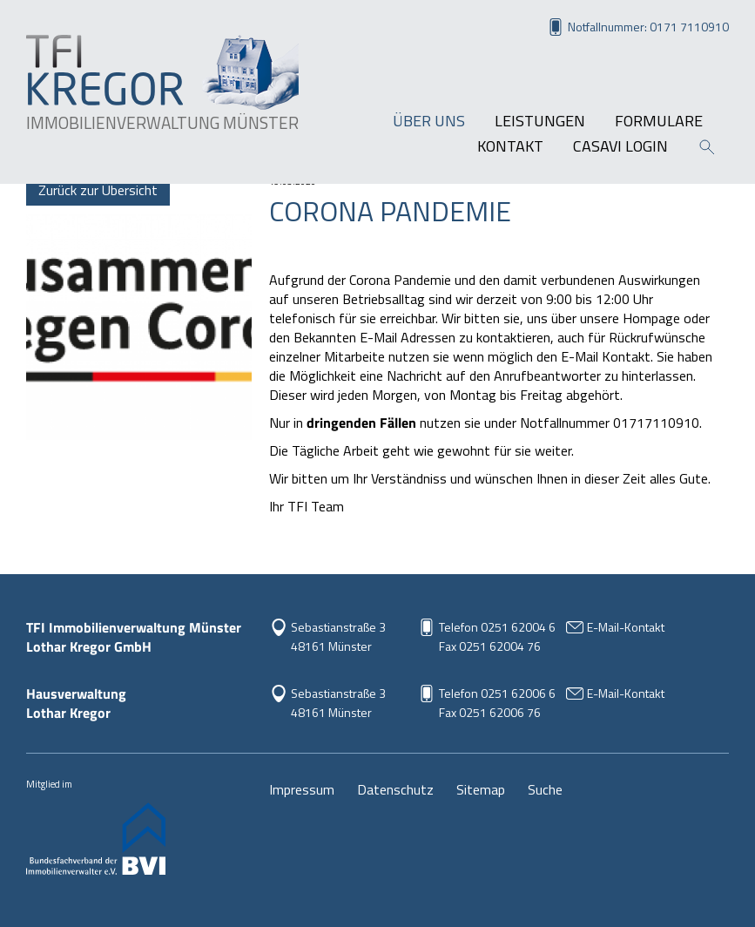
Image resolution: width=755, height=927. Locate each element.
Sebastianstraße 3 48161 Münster (338, 636)
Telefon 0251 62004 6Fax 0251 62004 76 (497, 636)
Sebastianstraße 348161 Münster (338, 702)
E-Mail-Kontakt (625, 627)
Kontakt (510, 146)
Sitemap (480, 789)
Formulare (659, 121)
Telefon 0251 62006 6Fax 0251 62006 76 (497, 702)
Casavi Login (620, 146)
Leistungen (540, 121)
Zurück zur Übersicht (98, 189)
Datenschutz (395, 789)
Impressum (301, 789)
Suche (545, 789)
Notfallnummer (648, 26)
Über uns (429, 121)
